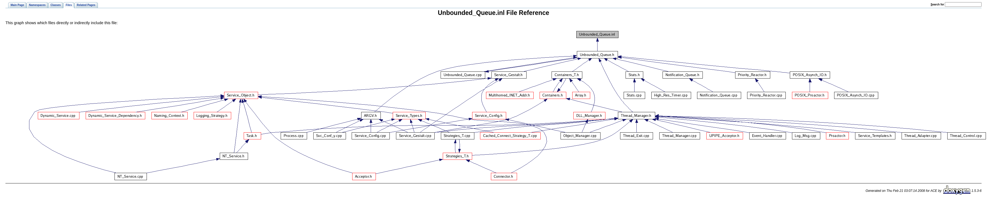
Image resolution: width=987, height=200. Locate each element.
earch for (937, 4)
